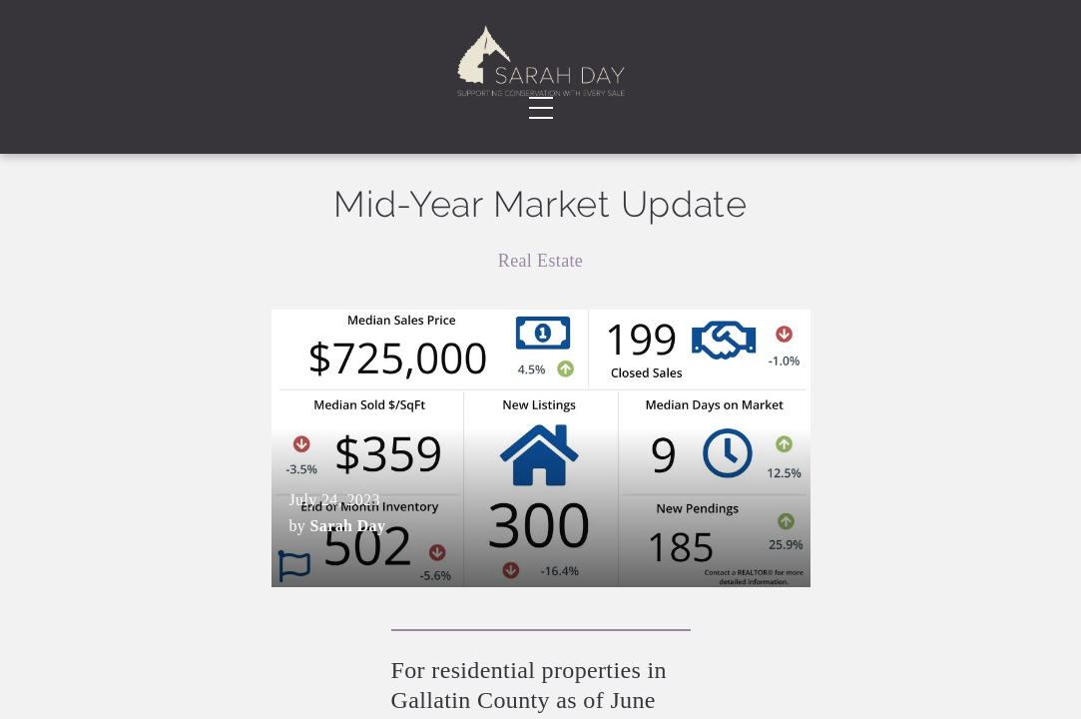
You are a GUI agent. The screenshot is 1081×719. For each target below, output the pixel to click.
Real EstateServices (128, 71)
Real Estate (540, 317)
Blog (704, 69)
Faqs (826, 69)
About (239, 69)
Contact (966, 69)
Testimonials (359, 69)
